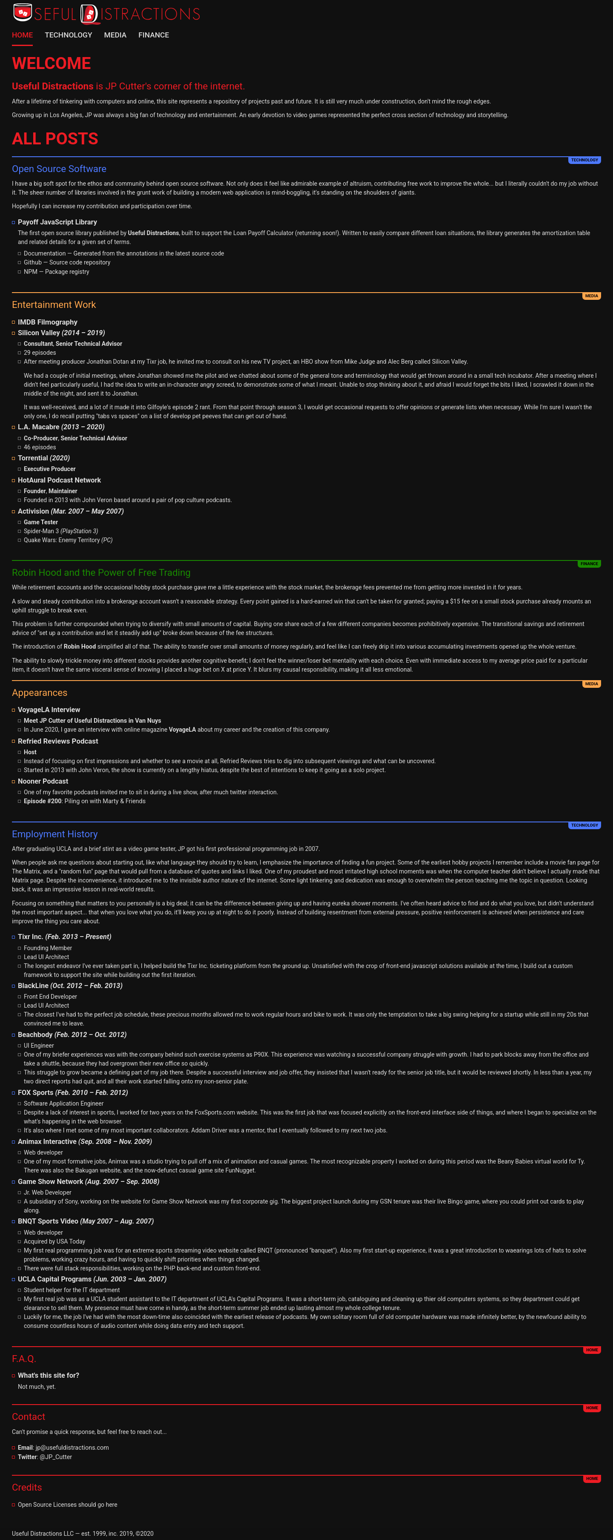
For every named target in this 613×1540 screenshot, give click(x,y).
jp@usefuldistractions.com (71, 1444)
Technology (67, 35)
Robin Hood (79, 644)
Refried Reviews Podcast (57, 739)
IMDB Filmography (47, 320)
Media (112, 35)
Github (32, 262)
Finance (151, 35)
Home (22, 35)
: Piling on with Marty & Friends (83, 798)
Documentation (44, 253)
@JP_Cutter (55, 1453)
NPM (30, 270)
